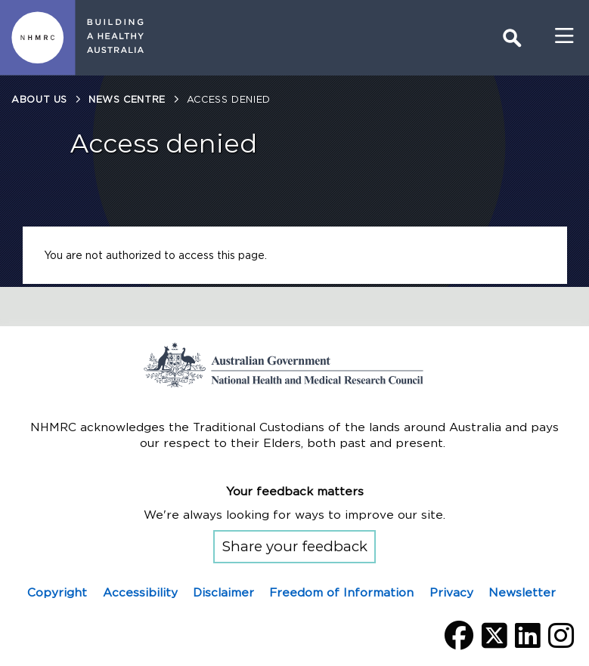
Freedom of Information (341, 592)
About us (39, 99)
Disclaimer (223, 592)
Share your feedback (294, 546)
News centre (127, 99)
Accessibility (140, 592)
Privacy (451, 592)
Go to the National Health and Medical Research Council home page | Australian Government (295, 364)
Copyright (57, 592)
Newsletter (522, 592)
